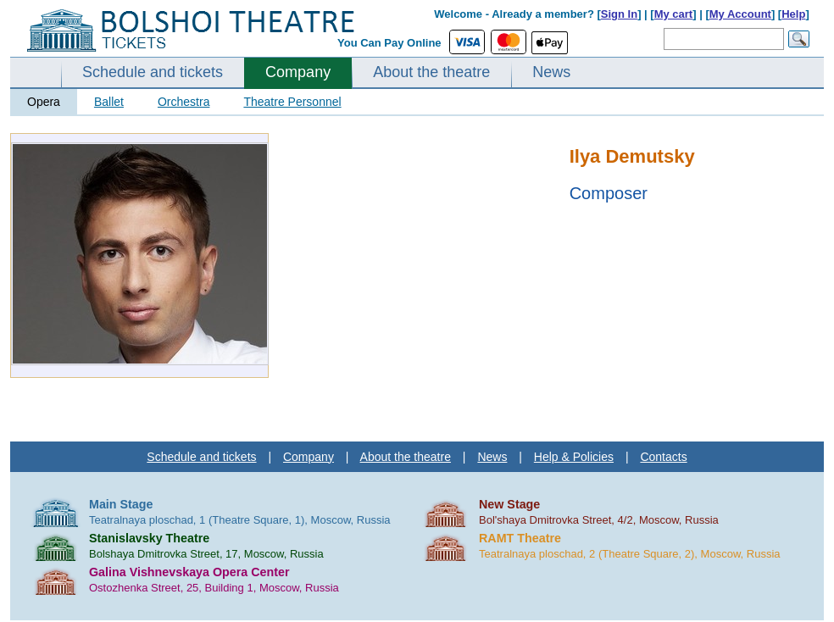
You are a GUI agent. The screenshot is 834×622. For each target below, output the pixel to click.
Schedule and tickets (152, 72)
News (551, 72)
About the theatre (431, 72)
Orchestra (183, 101)
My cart (673, 14)
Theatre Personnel (292, 101)
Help (793, 14)
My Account (740, 14)
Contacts (663, 457)
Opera (43, 101)
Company (298, 72)
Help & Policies (574, 457)
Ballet (109, 101)
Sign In (619, 14)
